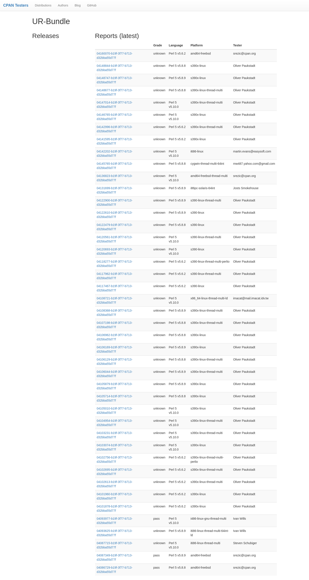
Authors (63, 5)
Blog (78, 5)
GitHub (92, 5)
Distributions (43, 5)
